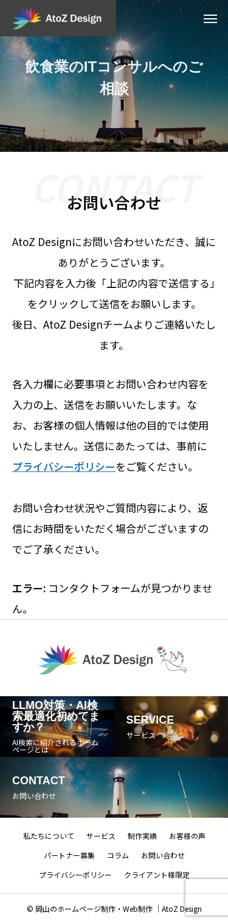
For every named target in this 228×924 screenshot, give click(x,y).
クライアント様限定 (157, 874)
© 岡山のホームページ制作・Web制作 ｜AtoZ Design (114, 908)
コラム (118, 855)
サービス (101, 835)
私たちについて (48, 835)
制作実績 (142, 835)
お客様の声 (187, 835)
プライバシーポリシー (75, 874)
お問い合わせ (163, 855)
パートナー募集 (69, 855)
